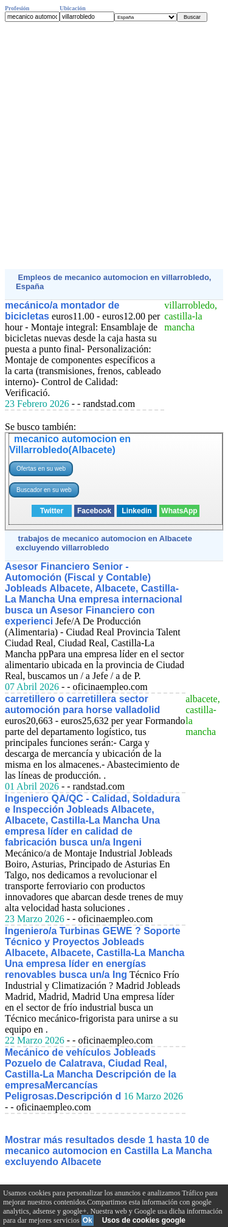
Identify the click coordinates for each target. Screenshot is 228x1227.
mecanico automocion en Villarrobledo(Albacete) (70, 444)
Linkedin (136, 511)
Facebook (94, 511)
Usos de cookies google (143, 1220)
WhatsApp (179, 511)
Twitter (51, 511)
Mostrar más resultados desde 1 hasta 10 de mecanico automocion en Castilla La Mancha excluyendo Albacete (108, 1151)
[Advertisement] (114, 145)
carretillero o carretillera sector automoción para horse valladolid (82, 704)
